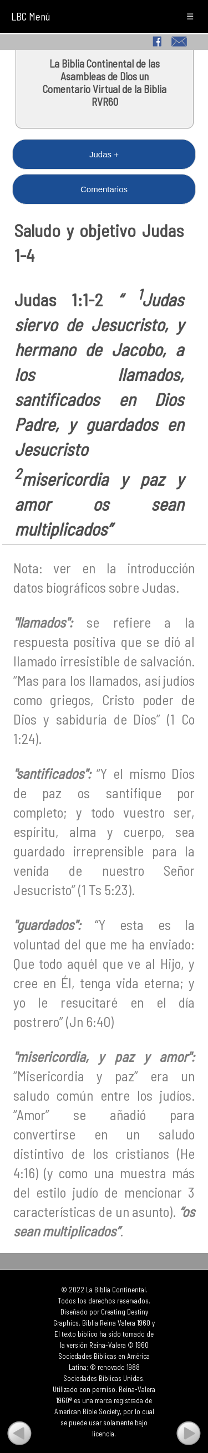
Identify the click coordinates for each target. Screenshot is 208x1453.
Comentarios (104, 189)
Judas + (104, 154)
